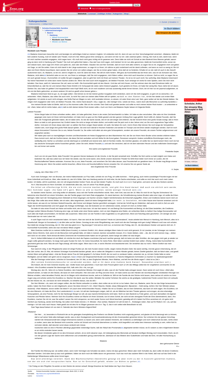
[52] (140, 190)
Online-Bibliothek (12, 6)
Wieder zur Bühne (59, 42)
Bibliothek (83, 9)
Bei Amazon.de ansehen (168, 33)
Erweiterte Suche (115, 2)
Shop (126, 14)
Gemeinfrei (39, 376)
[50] (61, 107)
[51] (103, 143)
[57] (139, 361)
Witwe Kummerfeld (60, 37)
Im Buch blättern (172, 28)
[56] (122, 328)
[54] (75, 257)
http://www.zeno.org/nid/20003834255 (48, 373)
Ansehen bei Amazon (193, 169)
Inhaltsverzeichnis (34, 24)
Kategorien (117, 14)
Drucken (177, 18)
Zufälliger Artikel (104, 14)
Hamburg (53, 35)
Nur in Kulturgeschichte (100, 9)
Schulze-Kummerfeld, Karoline (55, 28)
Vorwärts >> (174, 22)
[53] (58, 222)
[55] (72, 291)
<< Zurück (163, 22)
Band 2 (50, 33)
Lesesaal (92, 14)
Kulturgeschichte (38, 21)
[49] (29, 54)
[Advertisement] (196, 6)
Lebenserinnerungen (53, 30)
